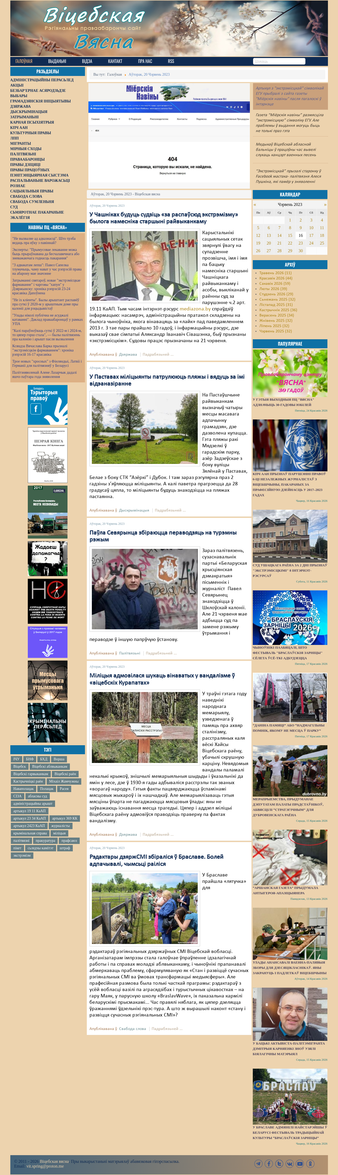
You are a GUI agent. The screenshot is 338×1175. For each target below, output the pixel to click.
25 (322, 243)
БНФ (30, 759)
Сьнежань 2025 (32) (277, 299)
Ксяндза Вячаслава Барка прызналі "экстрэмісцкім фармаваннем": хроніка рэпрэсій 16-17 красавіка (43, 350)
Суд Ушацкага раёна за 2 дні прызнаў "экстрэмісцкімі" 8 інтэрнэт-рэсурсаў (290, 570)
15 (290, 235)
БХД (43, 759)
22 (290, 243)
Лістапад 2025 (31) (276, 305)
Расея (64, 789)
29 (290, 250)
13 (269, 235)
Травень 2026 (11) (275, 273)
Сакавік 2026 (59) (274, 284)
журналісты (60, 826)
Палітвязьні (129, 653)
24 (311, 243)
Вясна (103, 41)
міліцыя (59, 833)
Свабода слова (132, 1029)
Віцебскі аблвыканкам (49, 767)
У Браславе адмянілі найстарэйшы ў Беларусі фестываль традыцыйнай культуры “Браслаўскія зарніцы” (290, 1132)
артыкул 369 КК (64, 818)
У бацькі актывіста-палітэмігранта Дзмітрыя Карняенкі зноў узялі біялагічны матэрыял (289, 1048)
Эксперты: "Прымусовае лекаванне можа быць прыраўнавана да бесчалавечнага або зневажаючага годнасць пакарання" (45, 254)
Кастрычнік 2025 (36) (278, 310)
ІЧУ (16, 759)
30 (301, 250)
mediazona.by (195, 309)
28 (279, 250)
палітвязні (21, 841)
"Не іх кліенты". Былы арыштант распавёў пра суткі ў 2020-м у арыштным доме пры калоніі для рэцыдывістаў (45, 304)
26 (258, 250)
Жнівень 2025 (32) (275, 321)
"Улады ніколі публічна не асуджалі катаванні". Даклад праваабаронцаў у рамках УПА (47, 319)
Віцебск (19, 767)
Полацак (46, 789)
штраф (65, 848)
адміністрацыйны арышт (33, 804)
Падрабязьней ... (158, 354)
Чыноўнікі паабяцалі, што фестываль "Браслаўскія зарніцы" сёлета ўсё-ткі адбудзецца (288, 652)
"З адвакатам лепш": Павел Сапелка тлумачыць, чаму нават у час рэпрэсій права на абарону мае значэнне (47, 269)
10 (311, 227)
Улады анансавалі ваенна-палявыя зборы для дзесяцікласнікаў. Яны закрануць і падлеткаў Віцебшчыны (290, 967)
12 (258, 235)
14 (279, 235)
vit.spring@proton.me (45, 1166)
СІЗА (17, 796)
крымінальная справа (30, 833)
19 (258, 243)
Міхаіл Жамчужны (64, 781)
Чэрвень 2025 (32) (275, 331)
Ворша (59, 759)
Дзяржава (128, 354)
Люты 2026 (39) (273, 289)
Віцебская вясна (54, 1161)
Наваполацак (23, 789)
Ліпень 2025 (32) (274, 326)
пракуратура (45, 841)
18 (322, 235)
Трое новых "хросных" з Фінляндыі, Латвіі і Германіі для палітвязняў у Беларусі (47, 363)
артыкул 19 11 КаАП (29, 811)
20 (269, 243)
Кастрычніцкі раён (28, 781)
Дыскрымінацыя (134, 510)
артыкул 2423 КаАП (29, 826)
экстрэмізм (22, 855)
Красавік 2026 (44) (275, 278)
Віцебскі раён (65, 774)
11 (322, 227)
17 (311, 235)
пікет (17, 848)
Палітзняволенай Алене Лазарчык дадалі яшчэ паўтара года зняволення (44, 374)
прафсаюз (69, 841)
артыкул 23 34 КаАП (29, 818)
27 (269, 250)
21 (279, 243)
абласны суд (37, 796)
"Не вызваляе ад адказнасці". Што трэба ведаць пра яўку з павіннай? (44, 241)
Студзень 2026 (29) (276, 294)
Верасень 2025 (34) (276, 315)
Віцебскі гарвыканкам (30, 774)
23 (301, 243)
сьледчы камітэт (40, 848)
